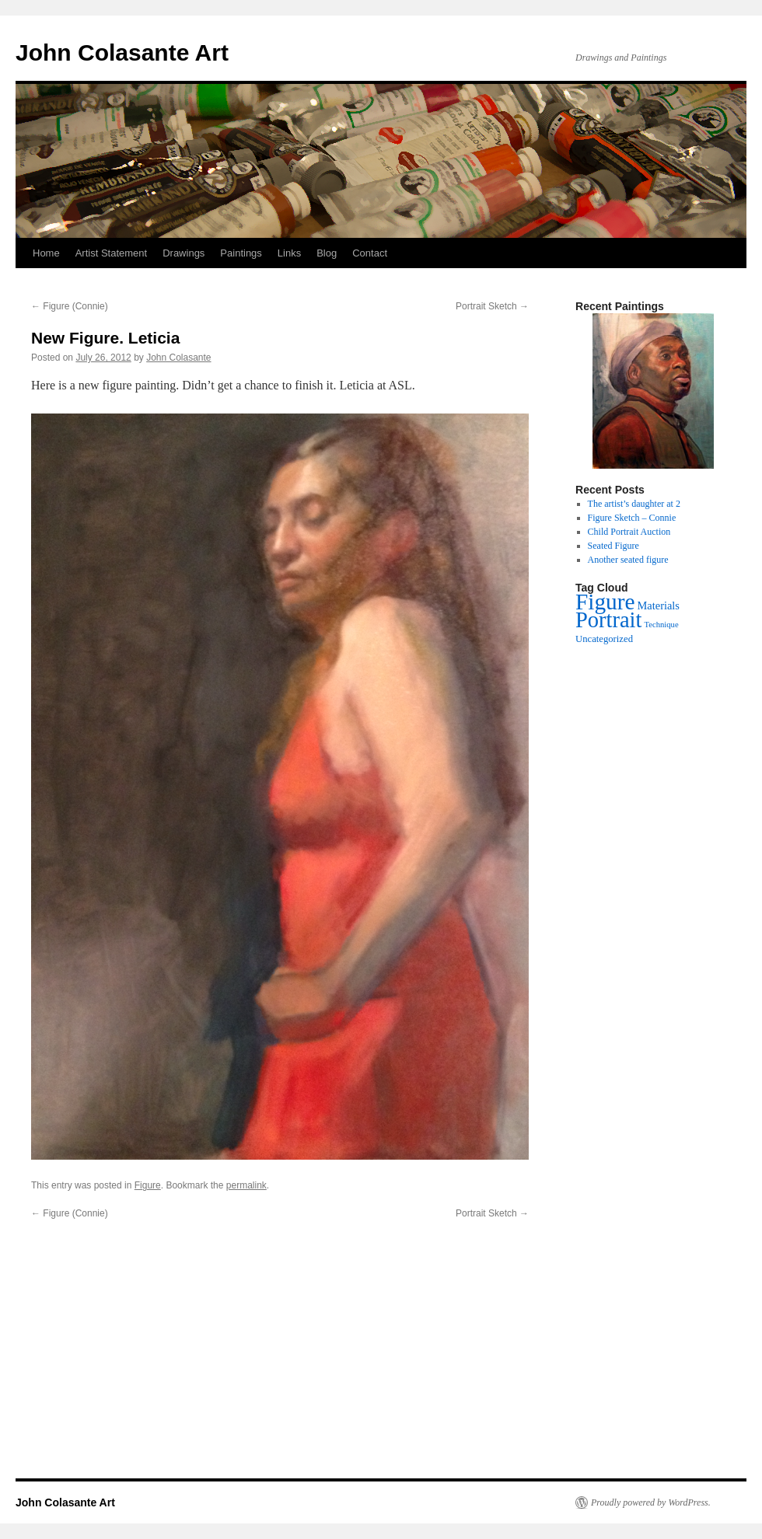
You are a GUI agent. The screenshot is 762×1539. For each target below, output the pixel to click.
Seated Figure (613, 545)
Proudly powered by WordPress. (651, 1502)
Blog (326, 253)
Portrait (608, 620)
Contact (369, 253)
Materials (659, 605)
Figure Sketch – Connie (632, 517)
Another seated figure (628, 559)
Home (46, 253)
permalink (246, 1185)
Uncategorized (604, 638)
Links (289, 253)
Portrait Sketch (492, 306)
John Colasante (178, 357)
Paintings (240, 253)
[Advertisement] (381, 1365)
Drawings (183, 253)
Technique (661, 624)
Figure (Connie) (69, 306)
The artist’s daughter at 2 (634, 503)
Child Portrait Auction (629, 531)
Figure (148, 1185)
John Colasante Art (122, 52)
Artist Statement (111, 253)
